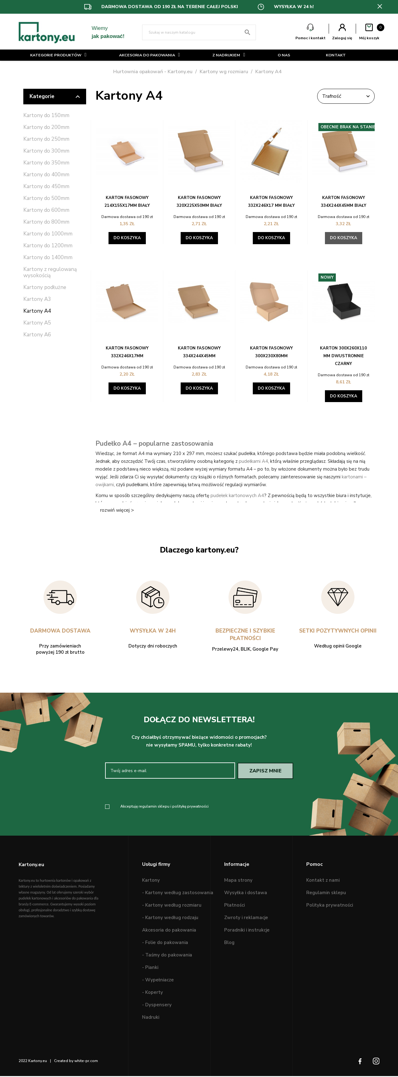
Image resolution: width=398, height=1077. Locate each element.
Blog (229, 944)
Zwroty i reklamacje (246, 919)
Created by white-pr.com (76, 1062)
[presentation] (157, 792)
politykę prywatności (190, 807)
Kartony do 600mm (46, 210)
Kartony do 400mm (46, 175)
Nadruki (150, 1018)
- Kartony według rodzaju (170, 919)
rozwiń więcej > (117, 510)
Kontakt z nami (323, 881)
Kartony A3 (37, 299)
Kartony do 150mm (46, 115)
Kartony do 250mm (46, 139)
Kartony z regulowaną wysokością (50, 272)
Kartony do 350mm (46, 163)
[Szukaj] (199, 32)
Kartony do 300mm (46, 151)
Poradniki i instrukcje (247, 931)
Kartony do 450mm (46, 186)
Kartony (151, 881)
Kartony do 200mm (46, 127)
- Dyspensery (157, 1006)
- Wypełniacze (158, 981)
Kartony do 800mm (46, 222)
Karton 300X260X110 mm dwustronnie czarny (343, 356)
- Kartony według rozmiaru (171, 906)
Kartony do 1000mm (47, 234)
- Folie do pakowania (165, 944)
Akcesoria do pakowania (169, 931)
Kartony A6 (37, 335)
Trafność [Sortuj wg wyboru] (343, 96)
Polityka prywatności (329, 906)
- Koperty (152, 993)
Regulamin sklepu (326, 894)
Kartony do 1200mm (47, 246)
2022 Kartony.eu (33, 1062)
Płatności (234, 906)
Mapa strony (238, 881)
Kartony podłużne (44, 287)
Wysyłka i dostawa (245, 894)
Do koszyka (127, 238)
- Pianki (150, 969)
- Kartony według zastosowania (177, 894)
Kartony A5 (37, 323)
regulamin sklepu (154, 807)
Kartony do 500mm (46, 198)
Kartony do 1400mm (47, 257)
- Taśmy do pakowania (167, 956)
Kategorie (55, 96)
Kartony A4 (37, 311)
